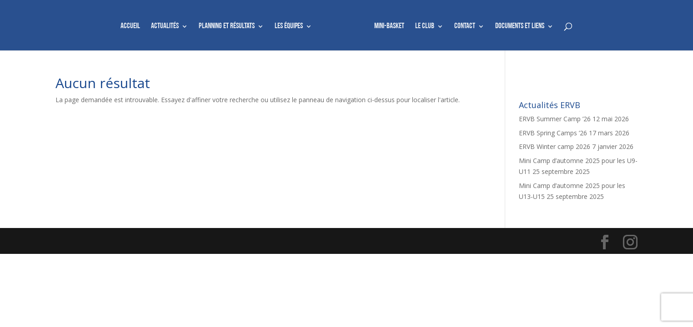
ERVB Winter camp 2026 (554, 146)
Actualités (165, 26)
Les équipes (289, 26)
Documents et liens (519, 26)
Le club (424, 26)
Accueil (130, 26)
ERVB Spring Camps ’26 (553, 133)
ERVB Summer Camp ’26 (555, 118)
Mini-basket (389, 26)
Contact (464, 26)
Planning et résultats (227, 26)
